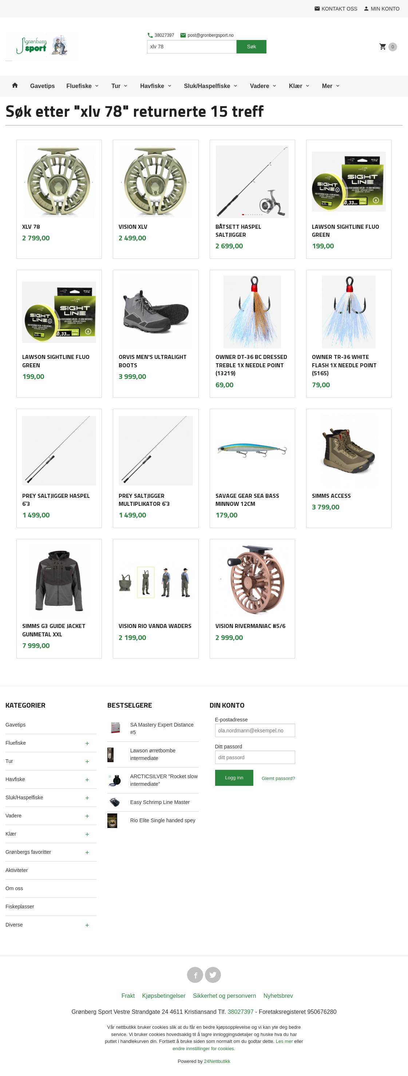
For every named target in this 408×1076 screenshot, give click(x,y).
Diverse (14, 925)
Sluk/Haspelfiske (207, 86)
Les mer (285, 1041)
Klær (295, 86)
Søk (251, 46)
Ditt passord (228, 746)
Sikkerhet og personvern (224, 996)
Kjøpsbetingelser (164, 996)
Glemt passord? (278, 778)
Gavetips (42, 86)
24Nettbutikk (217, 1061)
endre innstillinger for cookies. (204, 1048)
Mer (327, 86)
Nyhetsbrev (278, 996)
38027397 (160, 35)
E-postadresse (231, 720)
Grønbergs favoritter (28, 852)
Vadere (259, 86)
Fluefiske (79, 86)
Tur (115, 86)
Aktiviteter (16, 870)
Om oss (14, 888)
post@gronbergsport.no (207, 35)
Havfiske (152, 86)
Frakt (128, 996)
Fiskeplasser (19, 906)
